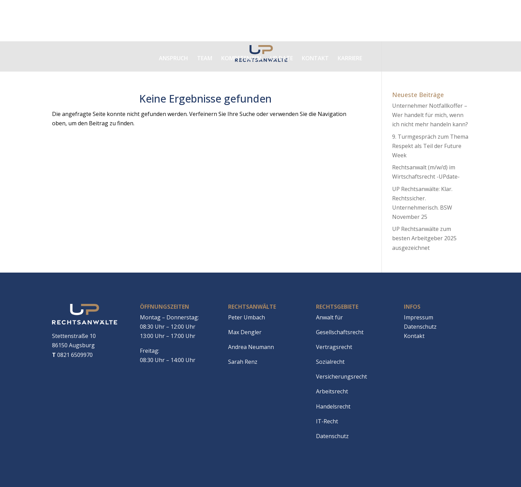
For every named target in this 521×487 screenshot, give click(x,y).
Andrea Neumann (251, 347)
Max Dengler (245, 332)
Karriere (350, 58)
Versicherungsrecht (341, 376)
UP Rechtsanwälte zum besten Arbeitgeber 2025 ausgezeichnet (424, 238)
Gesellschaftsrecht (340, 332)
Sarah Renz (242, 362)
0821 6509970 (72, 355)
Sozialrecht (330, 362)
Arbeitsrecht (332, 391)
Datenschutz (332, 436)
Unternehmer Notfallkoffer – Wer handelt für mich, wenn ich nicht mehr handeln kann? (430, 115)
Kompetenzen (241, 58)
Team (204, 58)
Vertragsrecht (334, 347)
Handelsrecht (333, 406)
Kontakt (315, 58)
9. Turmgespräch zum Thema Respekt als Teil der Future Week (430, 146)
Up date (281, 58)
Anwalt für (329, 317)
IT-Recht (327, 421)
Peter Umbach (246, 317)
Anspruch (173, 58)
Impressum (418, 317)
